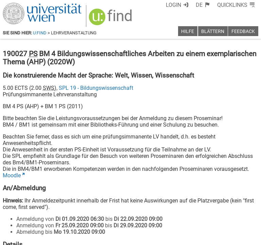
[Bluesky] (203, 216)
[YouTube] (225, 216)
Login (186, 5)
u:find (40, 32)
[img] (107, 17)
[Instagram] (247, 216)
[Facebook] (182, 216)
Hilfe (187, 31)
